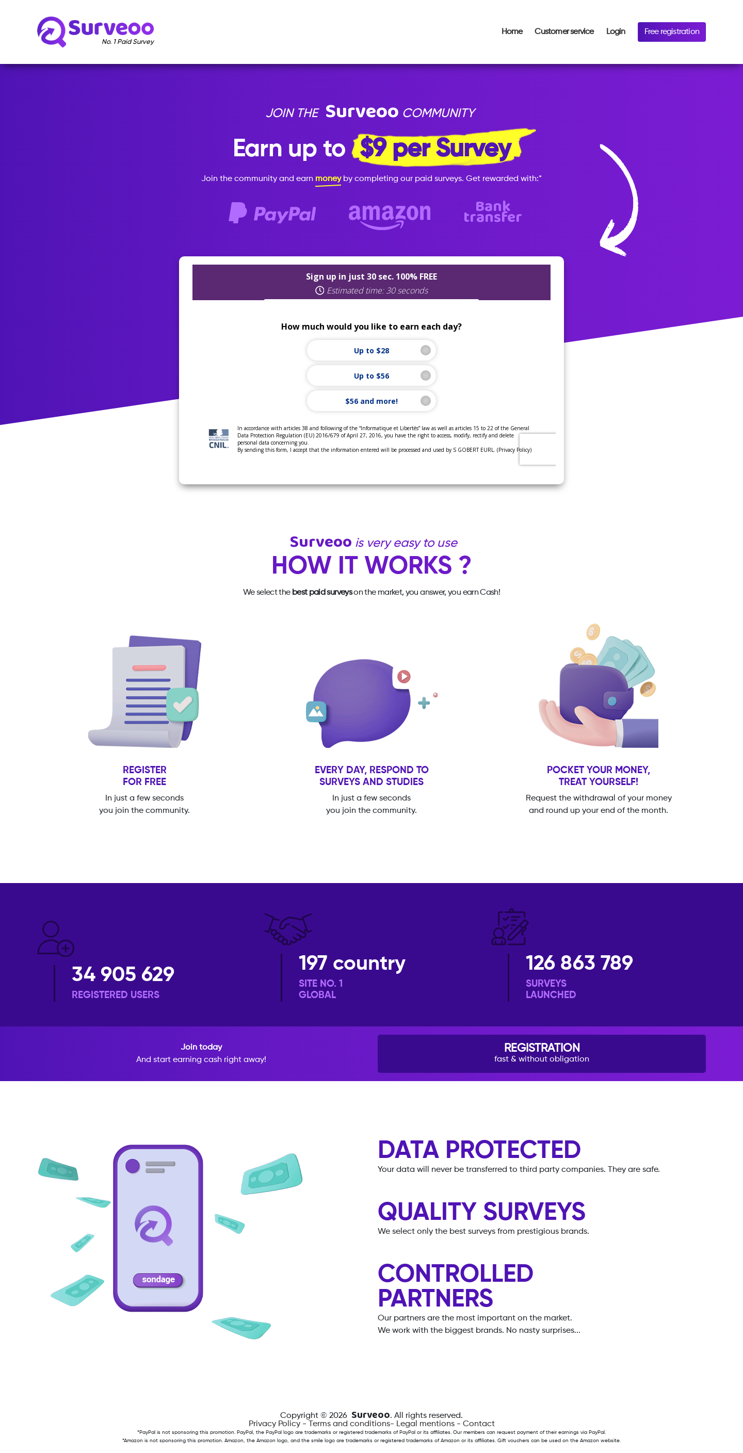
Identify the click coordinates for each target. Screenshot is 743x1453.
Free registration (671, 32)
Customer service (564, 32)
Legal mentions (425, 1424)
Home (512, 32)
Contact (479, 1424)
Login (615, 32)
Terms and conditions (349, 1424)
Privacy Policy (274, 1424)
